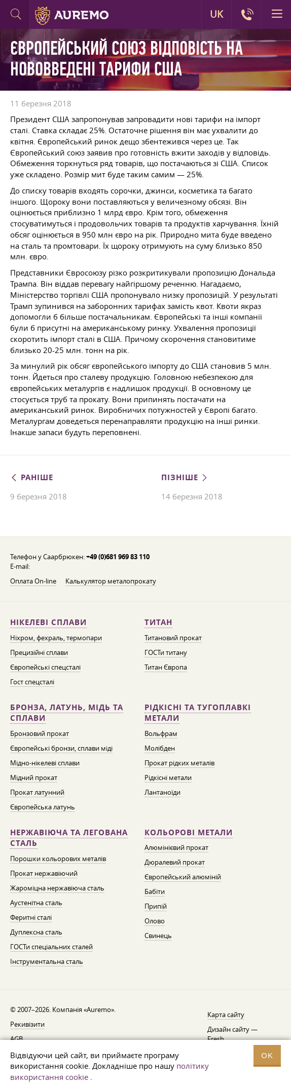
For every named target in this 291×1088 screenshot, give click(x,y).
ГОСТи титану (165, 652)
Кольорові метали (188, 832)
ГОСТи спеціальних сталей (51, 946)
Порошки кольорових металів (58, 858)
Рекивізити (27, 1024)
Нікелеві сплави (48, 622)
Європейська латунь (42, 806)
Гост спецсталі (32, 681)
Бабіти (154, 891)
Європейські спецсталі (45, 667)
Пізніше (185, 477)
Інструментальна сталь (46, 961)
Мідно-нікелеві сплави (45, 762)
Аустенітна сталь (36, 902)
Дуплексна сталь (36, 932)
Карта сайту (225, 1014)
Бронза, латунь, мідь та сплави (66, 713)
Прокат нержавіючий (44, 873)
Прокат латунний (37, 792)
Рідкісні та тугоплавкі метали (197, 713)
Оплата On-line (33, 581)
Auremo (71, 15)
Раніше (31, 477)
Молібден (159, 748)
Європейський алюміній (182, 876)
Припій (155, 906)
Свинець (158, 935)
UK (216, 14)
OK (267, 1055)
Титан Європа (165, 667)
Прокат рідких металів (179, 762)
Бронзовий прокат (39, 733)
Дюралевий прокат (174, 862)
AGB (16, 1038)
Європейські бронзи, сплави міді (61, 748)
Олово (154, 920)
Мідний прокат (33, 777)
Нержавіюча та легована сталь (69, 838)
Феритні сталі (31, 917)
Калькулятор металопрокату (110, 581)
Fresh (215, 1038)
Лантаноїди (162, 792)
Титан (158, 622)
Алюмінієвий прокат (176, 847)
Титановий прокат (173, 637)
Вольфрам (160, 733)
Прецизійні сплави (39, 652)
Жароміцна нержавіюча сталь (57, 887)
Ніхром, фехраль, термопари (56, 637)
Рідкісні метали (168, 777)
